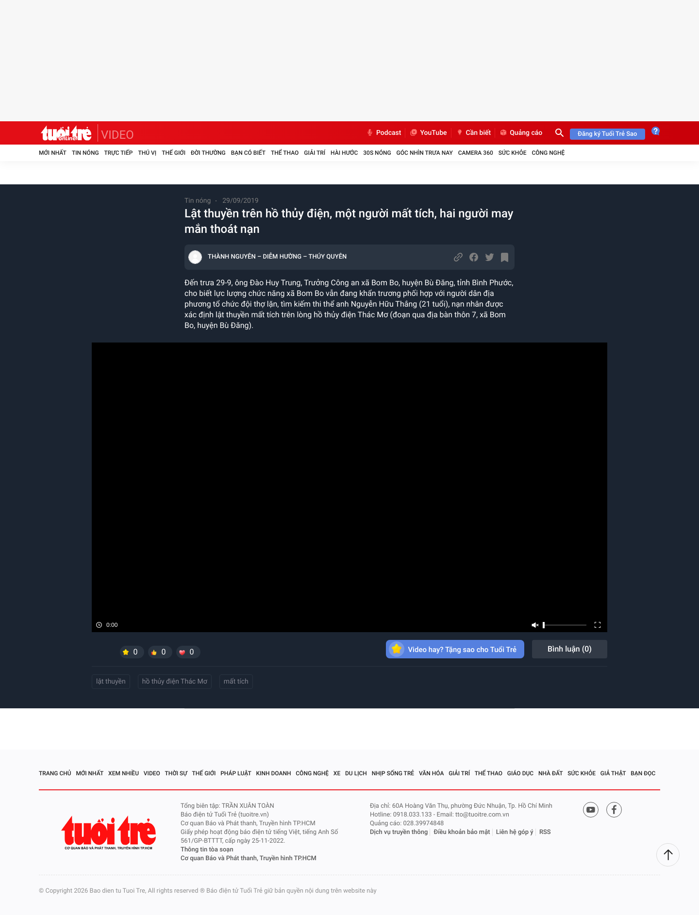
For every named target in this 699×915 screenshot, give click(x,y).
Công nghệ (548, 152)
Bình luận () (570, 649)
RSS (545, 832)
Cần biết (473, 133)
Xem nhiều (123, 773)
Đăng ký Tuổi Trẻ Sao (607, 134)
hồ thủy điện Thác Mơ (174, 682)
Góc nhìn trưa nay (425, 152)
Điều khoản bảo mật (462, 832)
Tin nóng (85, 152)
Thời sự (176, 773)
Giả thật (613, 773)
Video (152, 773)
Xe (336, 773)
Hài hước (344, 152)
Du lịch (356, 773)
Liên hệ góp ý (514, 832)
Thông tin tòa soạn (207, 849)
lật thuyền (111, 682)
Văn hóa (431, 773)
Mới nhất (53, 152)
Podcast (383, 133)
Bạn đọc (643, 773)
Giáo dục (520, 773)
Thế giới (173, 152)
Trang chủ (55, 773)
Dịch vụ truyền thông (399, 832)
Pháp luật (235, 773)
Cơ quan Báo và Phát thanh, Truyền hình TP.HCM (248, 858)
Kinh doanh (273, 773)
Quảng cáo (520, 133)
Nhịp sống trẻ (393, 773)
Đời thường (208, 152)
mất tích (236, 682)
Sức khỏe (513, 152)
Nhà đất (550, 773)
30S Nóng (377, 152)
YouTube (428, 133)
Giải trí (314, 152)
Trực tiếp (118, 152)
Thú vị (147, 152)
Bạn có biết (248, 152)
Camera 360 (475, 152)
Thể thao (285, 152)
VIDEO (117, 135)
